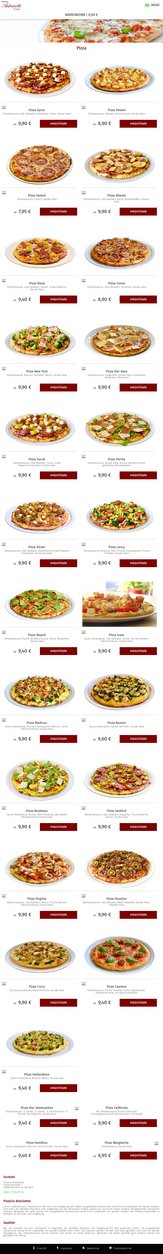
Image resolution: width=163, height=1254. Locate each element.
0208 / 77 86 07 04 (13, 1192)
